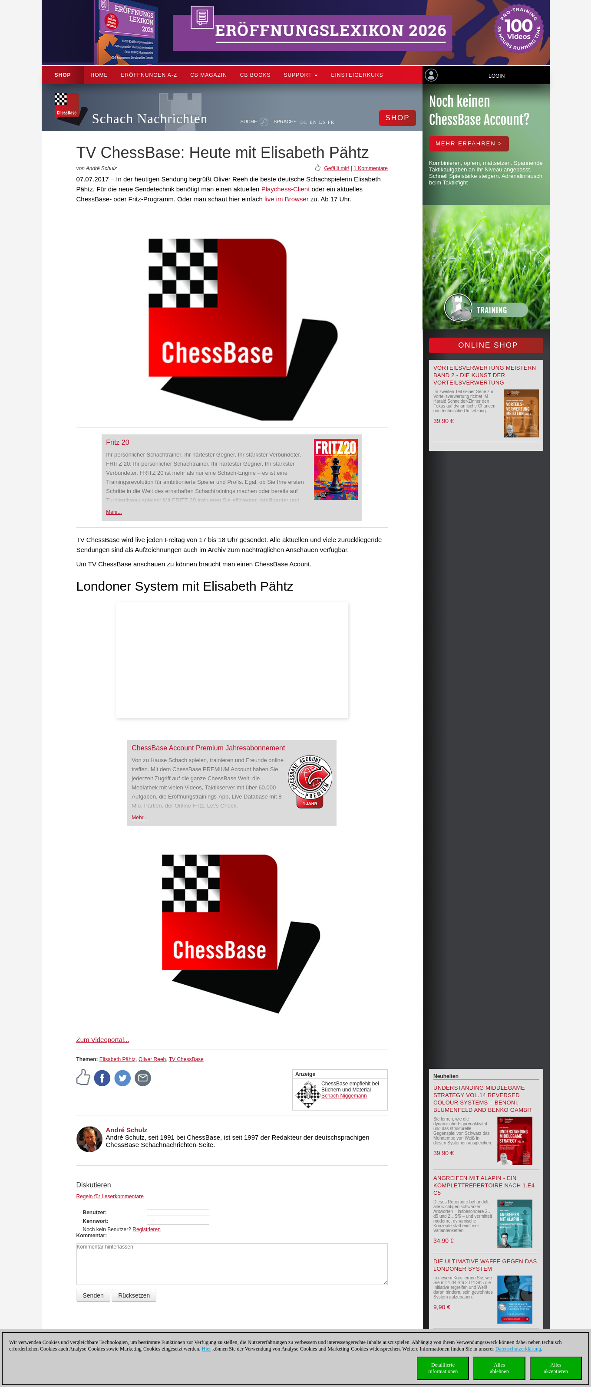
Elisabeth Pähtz (117, 1059)
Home (99, 75)
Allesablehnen (499, 1368)
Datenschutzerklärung (518, 1349)
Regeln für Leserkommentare (110, 1196)
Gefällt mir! (336, 168)
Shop (63, 75)
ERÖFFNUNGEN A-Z (149, 75)
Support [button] (301, 75)
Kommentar (91, 1236)
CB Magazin (208, 75)
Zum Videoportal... (102, 1039)
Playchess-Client (285, 189)
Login (497, 76)
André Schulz (127, 1130)
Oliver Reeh (152, 1059)
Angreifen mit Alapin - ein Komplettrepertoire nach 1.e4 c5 (484, 1185)
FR (331, 122)
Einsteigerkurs (357, 75)
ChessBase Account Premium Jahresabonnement (208, 748)
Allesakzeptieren (556, 1368)
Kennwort (95, 1221)
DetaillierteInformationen (443, 1368)
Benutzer (94, 1213)
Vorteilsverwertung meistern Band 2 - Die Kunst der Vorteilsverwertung (484, 375)
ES (322, 122)
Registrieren (146, 1229)
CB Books (255, 75)
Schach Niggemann (344, 1096)
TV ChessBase (186, 1059)
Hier (206, 1349)
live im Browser (286, 199)
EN (313, 122)
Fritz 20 (117, 442)
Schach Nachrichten (150, 118)
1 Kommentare (370, 168)
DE (303, 122)
